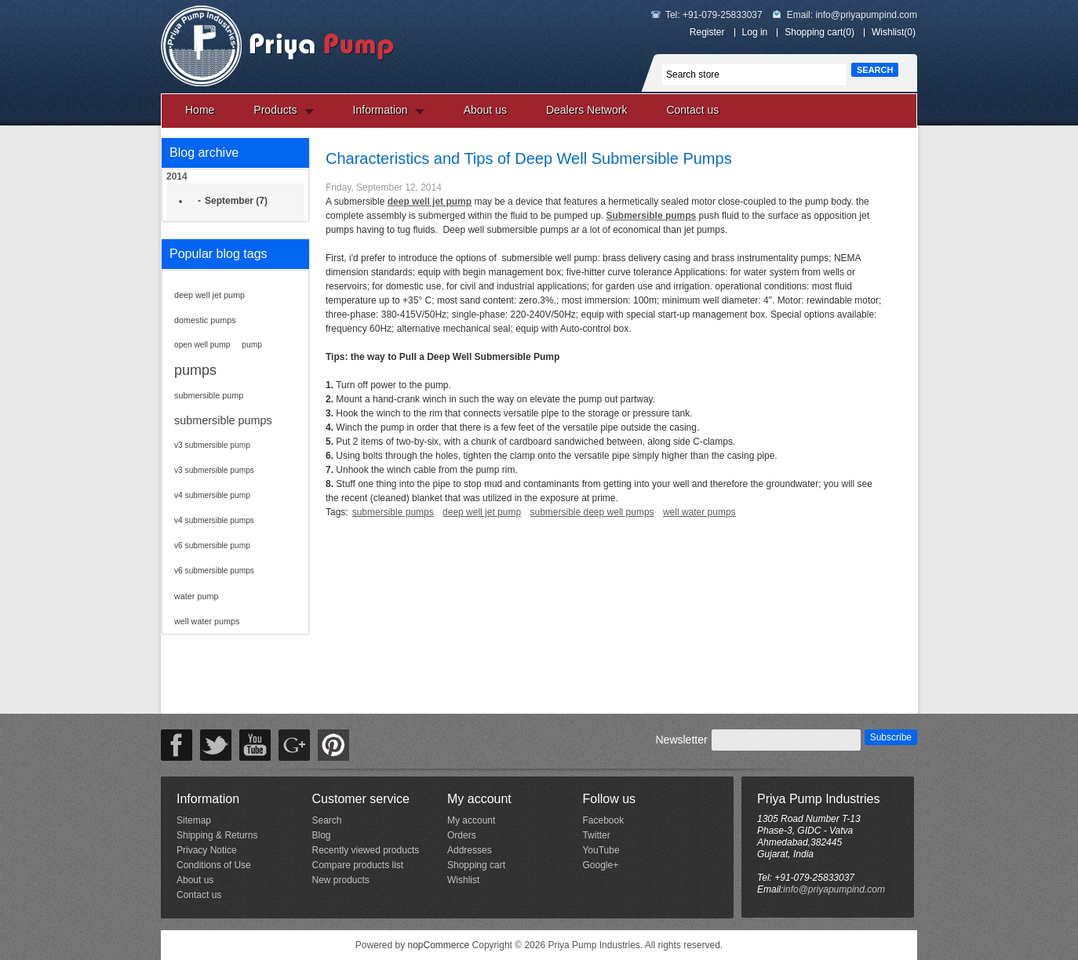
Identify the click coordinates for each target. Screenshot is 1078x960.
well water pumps (206, 621)
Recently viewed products (365, 850)
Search (326, 820)
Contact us (692, 110)
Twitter (596, 835)
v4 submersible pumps (214, 520)
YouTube (600, 850)
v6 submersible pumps (214, 570)
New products (340, 880)
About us (485, 110)
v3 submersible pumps (214, 470)
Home (199, 110)
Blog (320, 835)
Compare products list (357, 865)
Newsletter (681, 739)
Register (707, 32)
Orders (461, 835)
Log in (755, 32)
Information (380, 110)
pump (251, 344)
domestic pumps (205, 320)
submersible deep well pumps (592, 512)
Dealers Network (586, 110)
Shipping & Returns (217, 835)
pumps (195, 370)
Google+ (600, 865)
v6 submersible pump (212, 545)
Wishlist (463, 880)
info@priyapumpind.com (866, 14)
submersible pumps (223, 420)
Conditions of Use (214, 865)
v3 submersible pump (212, 445)
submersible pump (208, 395)
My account (471, 820)
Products (275, 110)
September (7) (236, 200)
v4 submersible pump (212, 495)
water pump (196, 596)
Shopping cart (476, 865)
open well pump (202, 344)
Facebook (603, 820)
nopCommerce (439, 945)
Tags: (337, 512)
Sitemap (194, 820)
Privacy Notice (207, 850)
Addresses (469, 850)
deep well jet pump (209, 295)
